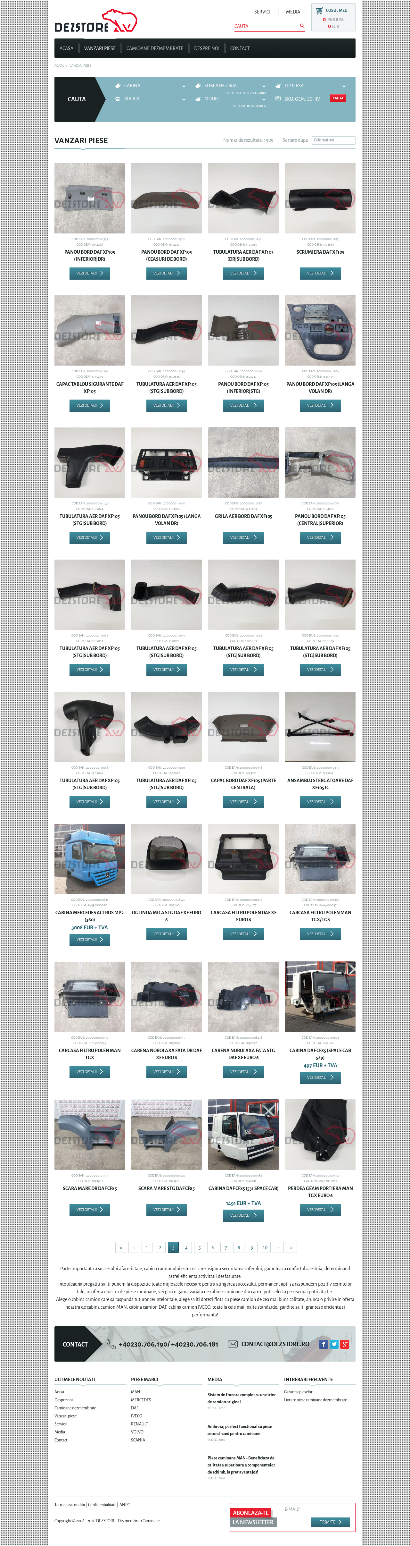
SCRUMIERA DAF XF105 (320, 252)
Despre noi (206, 48)
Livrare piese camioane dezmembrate (315, 1400)
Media (293, 11)
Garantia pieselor (298, 1392)
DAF (134, 1408)
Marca (132, 98)
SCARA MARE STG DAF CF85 (166, 1188)
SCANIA (138, 1440)
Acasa (66, 48)
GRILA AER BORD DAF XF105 (243, 516)
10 (265, 1247)
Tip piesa (294, 85)
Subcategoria (220, 85)
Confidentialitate (102, 1505)
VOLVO (137, 1432)
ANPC (124, 1505)
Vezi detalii (87, 273)
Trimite (327, 1522)
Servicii (263, 11)
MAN (135, 1392)
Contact (240, 48)
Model (212, 98)
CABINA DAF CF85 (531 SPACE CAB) (244, 1188)
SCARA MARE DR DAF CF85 (90, 1188)
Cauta (338, 98)
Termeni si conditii (69, 1505)
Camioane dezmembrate (155, 48)
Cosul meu (337, 10)
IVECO (136, 1416)
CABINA (132, 85)
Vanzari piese (100, 48)
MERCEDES (141, 1400)
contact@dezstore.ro (275, 1344)
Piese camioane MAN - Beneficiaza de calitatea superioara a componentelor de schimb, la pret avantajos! (241, 1465)
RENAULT (139, 1424)
